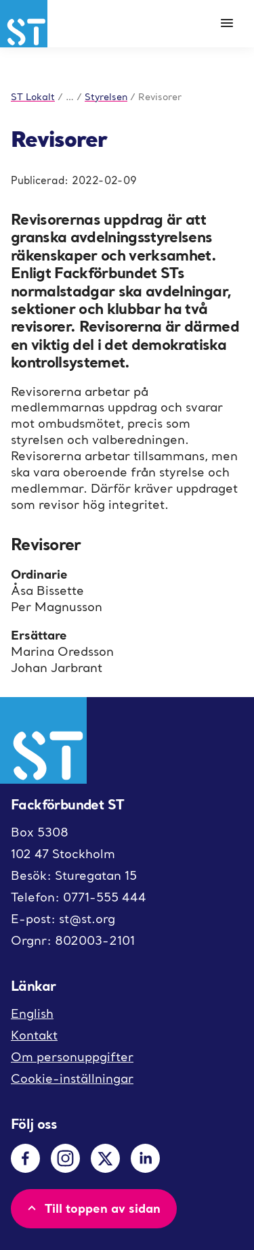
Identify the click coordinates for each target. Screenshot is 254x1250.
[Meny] (227, 23)
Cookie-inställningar (72, 1078)
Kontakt (34, 1035)
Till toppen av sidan (92, 1208)
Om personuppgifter (72, 1057)
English (32, 1013)
